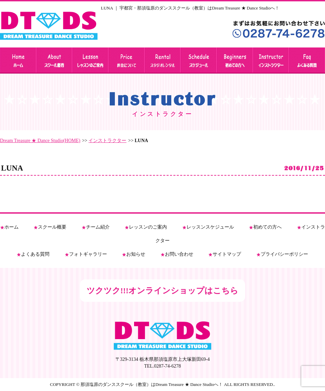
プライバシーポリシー (284, 254)
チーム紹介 (98, 227)
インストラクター (107, 140)
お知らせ (135, 254)
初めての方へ (267, 227)
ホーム (11, 227)
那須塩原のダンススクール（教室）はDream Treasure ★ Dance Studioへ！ (152, 384)
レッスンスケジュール (210, 227)
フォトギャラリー (88, 254)
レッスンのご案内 (148, 227)
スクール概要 (52, 227)
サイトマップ (227, 254)
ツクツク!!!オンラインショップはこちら (163, 290)
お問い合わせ (179, 254)
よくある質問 (35, 254)
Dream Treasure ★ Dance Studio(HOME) (40, 140)
